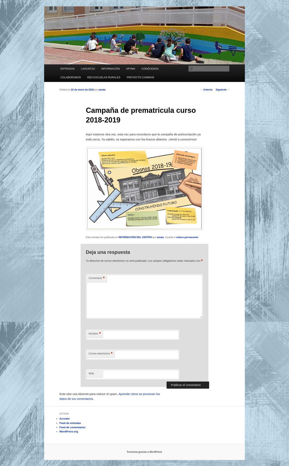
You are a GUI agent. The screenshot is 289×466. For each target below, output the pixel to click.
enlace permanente (187, 237)
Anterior (206, 89)
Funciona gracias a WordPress (144, 452)
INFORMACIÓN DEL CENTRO (135, 237)
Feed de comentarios (72, 427)
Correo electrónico (101, 354)
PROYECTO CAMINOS (140, 77)
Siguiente (223, 89)
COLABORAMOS (70, 77)
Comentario (97, 278)
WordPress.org (68, 431)
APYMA (130, 68)
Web (91, 373)
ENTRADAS (67, 68)
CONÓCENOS (150, 68)
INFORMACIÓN (110, 68)
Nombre (95, 334)
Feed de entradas (70, 423)
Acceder (64, 418)
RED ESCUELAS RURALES (103, 77)
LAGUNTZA (88, 68)
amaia (102, 89)
